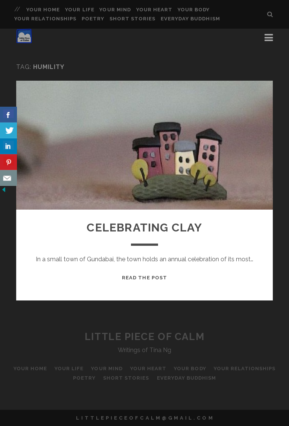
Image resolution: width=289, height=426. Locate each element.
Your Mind (115, 9)
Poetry (93, 18)
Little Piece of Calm (144, 336)
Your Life (79, 9)
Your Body (194, 9)
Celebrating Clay (144, 227)
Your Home (43, 9)
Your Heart (154, 9)
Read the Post (144, 277)
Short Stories (133, 18)
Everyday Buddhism (190, 18)
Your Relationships (45, 18)
